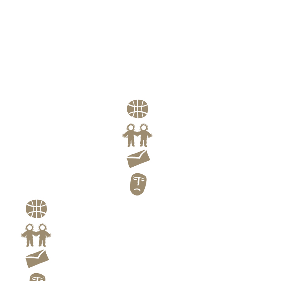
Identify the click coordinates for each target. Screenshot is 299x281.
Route (145, 120)
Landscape (135, 73)
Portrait (131, 67)
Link (144, 145)
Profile (130, 84)
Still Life (132, 78)
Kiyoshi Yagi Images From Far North (69, 119)
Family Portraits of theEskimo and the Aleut (151, 92)
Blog (144, 194)
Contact (148, 170)
